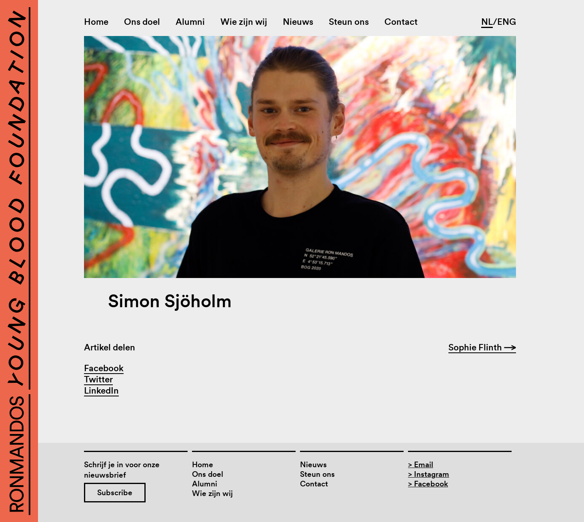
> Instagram (428, 474)
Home (96, 21)
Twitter (98, 379)
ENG (506, 21)
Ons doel (142, 21)
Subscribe (114, 492)
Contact (401, 21)
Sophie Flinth (482, 347)
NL (487, 21)
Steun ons (349, 21)
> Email (420, 464)
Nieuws (298, 21)
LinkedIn (101, 390)
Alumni (190, 21)
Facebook (104, 368)
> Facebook (428, 483)
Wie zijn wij (243, 21)
